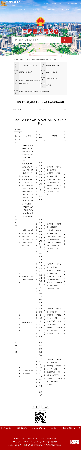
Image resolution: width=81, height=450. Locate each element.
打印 (37, 407)
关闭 (46, 407)
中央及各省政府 (6, 428)
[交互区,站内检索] (40, 40)
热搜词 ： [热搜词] (19, 45)
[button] (6, 428)
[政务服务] (65, 9)
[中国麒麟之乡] (10, 3)
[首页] (7, 9)
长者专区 (61, 3)
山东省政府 (53, 428)
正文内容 (55, 59)
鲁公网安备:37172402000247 (35, 445)
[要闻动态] (36, 9)
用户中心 (46, 3)
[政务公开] (51, 9)
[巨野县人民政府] (40, 30)
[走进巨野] (21, 9)
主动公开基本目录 (32, 59)
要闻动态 (36, 9)
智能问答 (54, 3)
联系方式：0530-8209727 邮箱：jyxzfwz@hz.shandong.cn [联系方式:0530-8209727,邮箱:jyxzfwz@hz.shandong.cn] (32, 442)
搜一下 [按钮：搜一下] (66, 40)
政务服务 (65, 9)
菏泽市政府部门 (67, 428)
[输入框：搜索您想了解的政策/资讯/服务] (36, 40)
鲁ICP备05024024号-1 (15, 445)
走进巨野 (22, 9)
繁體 (67, 3)
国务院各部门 (22, 428)
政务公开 (51, 9)
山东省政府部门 (37, 428)
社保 (27, 45)
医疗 (33, 45)
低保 (40, 45)
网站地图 (54, 442)
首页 (17, 59)
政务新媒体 (74, 3)
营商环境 (48, 45)
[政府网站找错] (74, 442)
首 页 (7, 9)
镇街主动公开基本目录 (44, 59)
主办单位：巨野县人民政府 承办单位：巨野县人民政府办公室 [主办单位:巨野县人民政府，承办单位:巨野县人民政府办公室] (35, 438)
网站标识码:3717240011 (54, 445)
